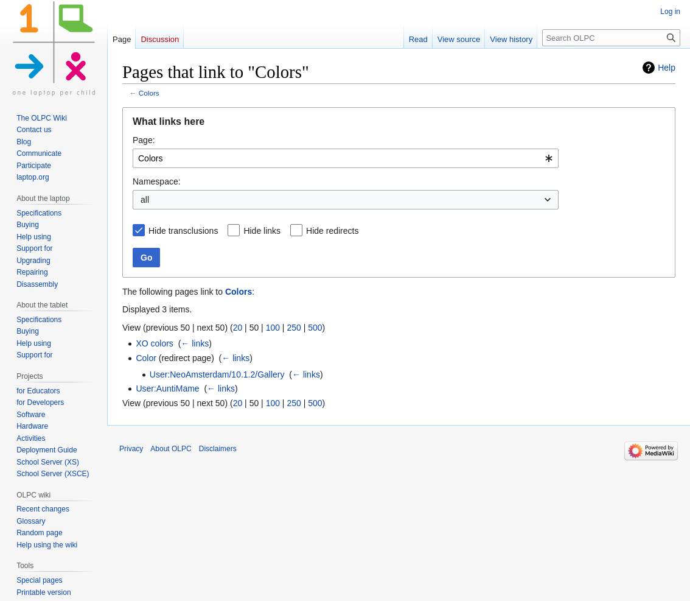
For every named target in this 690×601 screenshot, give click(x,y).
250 (294, 327)
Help (666, 67)
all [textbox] (145, 200)
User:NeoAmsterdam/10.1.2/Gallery (217, 374)
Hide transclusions (183, 231)
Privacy (131, 449)
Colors (149, 93)
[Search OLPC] (611, 37)
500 (315, 327)
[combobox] (346, 158)
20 (238, 327)
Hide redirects (332, 231)
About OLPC (170, 449)
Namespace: (157, 181)
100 (273, 327)
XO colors (154, 343)
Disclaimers (218, 449)
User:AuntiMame (167, 388)
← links (195, 343)
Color (146, 358)
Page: (144, 140)
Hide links (262, 231)
